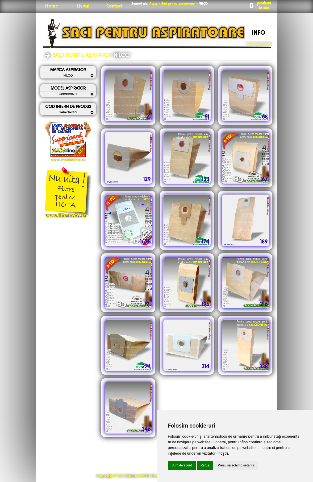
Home (51, 6)
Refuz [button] (205, 465)
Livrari (83, 6)
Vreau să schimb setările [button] (236, 465)
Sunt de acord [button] (182, 465)
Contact (114, 6)
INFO (258, 33)
